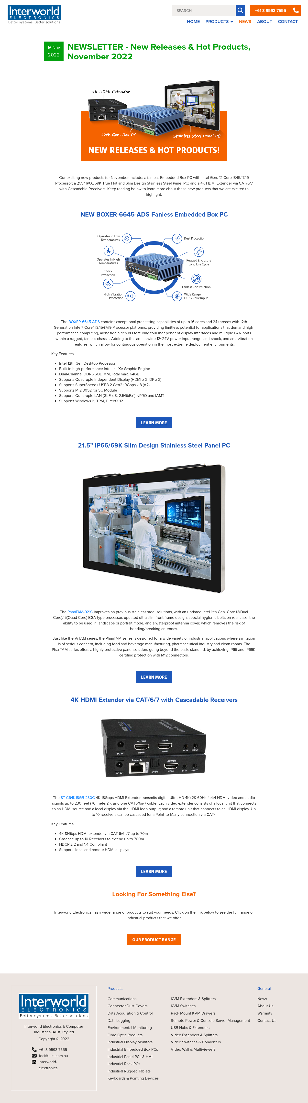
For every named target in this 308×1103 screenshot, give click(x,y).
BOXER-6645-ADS (84, 321)
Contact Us (266, 1020)
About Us (265, 1005)
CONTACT (288, 21)
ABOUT (264, 21)
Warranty (264, 1013)
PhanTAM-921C (80, 611)
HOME (193, 21)
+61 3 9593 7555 (270, 10)
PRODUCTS (219, 21)
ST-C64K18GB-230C (78, 797)
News (262, 998)
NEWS (245, 21)
